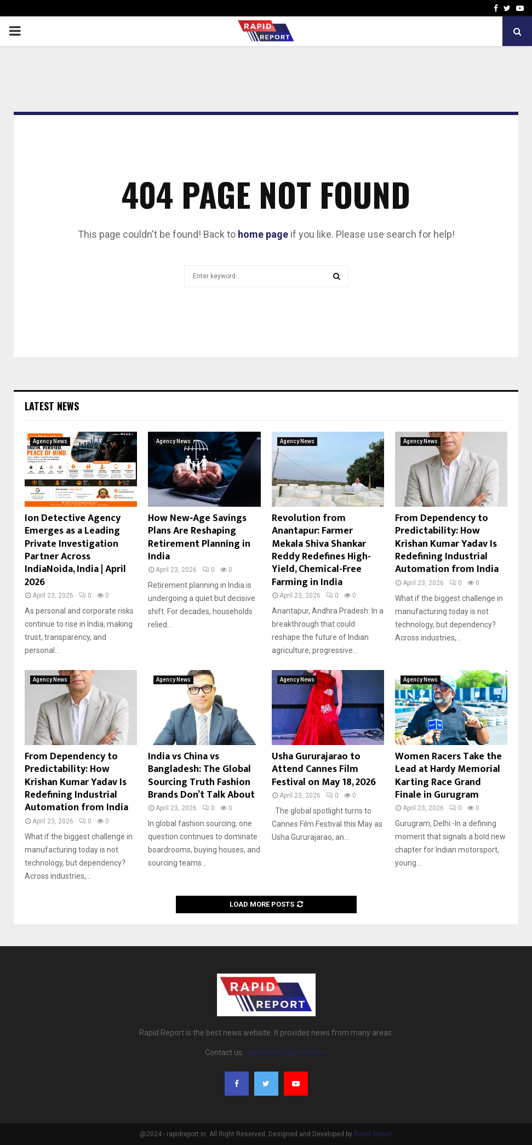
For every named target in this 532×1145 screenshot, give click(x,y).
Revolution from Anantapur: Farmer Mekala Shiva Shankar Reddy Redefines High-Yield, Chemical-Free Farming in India (321, 550)
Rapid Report (373, 1134)
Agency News (50, 441)
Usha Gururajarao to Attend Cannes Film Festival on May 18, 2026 (324, 769)
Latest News (52, 406)
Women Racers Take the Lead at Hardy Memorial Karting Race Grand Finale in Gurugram (448, 775)
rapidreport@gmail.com (286, 1052)
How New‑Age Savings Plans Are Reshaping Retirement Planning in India (199, 537)
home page (263, 234)
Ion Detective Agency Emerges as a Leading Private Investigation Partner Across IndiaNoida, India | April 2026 (75, 550)
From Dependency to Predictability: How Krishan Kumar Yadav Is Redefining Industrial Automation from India (447, 544)
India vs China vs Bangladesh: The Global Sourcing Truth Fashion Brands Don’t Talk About (201, 775)
